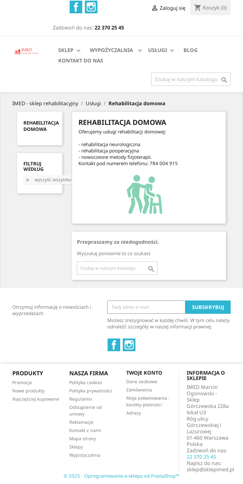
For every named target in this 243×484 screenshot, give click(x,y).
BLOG (191, 50)
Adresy (133, 413)
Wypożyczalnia (84, 455)
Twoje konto (144, 372)
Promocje (22, 382)
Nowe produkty (28, 391)
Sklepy (76, 447)
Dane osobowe (141, 381)
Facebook (76, 7)
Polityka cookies (85, 382)
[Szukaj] (191, 79)
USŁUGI (162, 51)
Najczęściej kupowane (35, 399)
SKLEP (70, 51)
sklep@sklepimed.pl (210, 469)
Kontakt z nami (85, 430)
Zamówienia (139, 390)
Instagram (91, 7)
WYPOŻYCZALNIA (111, 50)
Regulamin (80, 399)
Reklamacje (81, 422)
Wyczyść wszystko (48, 180)
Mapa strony (82, 439)
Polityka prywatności (90, 391)
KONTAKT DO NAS (80, 60)
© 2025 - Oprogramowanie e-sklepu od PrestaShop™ (121, 476)
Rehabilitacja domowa (41, 125)
